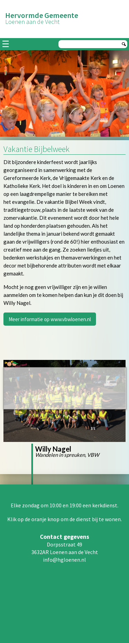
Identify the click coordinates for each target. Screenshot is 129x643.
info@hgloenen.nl (64, 559)
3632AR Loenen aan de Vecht (64, 552)
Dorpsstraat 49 (64, 544)
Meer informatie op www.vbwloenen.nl (50, 319)
